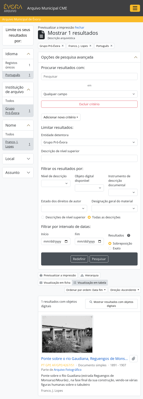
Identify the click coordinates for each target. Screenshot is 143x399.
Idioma (11, 53)
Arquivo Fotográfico (68, 370)
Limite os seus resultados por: (18, 35)
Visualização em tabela (90, 282)
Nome (10, 125)
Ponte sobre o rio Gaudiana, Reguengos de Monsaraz (84, 358)
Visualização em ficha (55, 282)
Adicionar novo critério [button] (60, 117)
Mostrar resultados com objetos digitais (111, 304)
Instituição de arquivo (14, 89)
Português (17, 76)
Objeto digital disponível (84, 178)
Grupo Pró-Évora (17, 110)
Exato (117, 248)
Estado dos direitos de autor (61, 201)
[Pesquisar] (89, 76)
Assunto (12, 172)
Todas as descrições (106, 217)
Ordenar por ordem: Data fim (85, 290)
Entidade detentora (55, 135)
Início (45, 234)
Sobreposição (122, 243)
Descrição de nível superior (60, 151)
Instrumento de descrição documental (119, 180)
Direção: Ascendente (123, 290)
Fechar (79, 27)
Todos (9, 101)
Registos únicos (17, 65)
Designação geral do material (112, 201)
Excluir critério (89, 104)
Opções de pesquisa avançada (67, 57)
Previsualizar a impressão (58, 275)
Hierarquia (89, 275)
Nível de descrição (54, 176)
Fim (77, 234)
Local (9, 158)
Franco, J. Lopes (17, 144)
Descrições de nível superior (65, 217)
